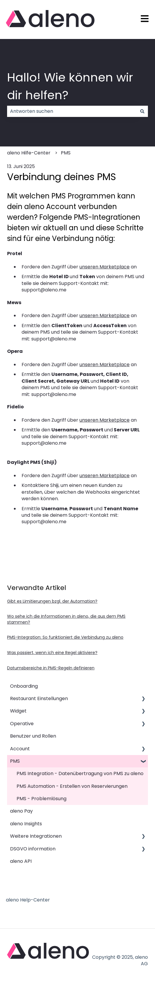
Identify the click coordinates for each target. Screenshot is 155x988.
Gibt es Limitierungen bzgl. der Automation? (52, 601)
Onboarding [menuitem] (24, 686)
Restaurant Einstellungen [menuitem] (39, 698)
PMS (66, 152)
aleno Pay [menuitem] (21, 811)
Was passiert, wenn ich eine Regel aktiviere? (52, 653)
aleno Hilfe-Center (28, 152)
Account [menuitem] (20, 748)
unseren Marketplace (104, 266)
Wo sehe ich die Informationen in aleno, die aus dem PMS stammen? (66, 619)
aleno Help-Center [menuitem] (28, 899)
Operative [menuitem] (22, 723)
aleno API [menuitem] (21, 861)
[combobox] (72, 111)
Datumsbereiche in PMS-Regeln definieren (50, 668)
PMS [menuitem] (15, 761)
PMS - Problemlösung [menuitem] (41, 798)
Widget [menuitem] (18, 710)
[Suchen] (142, 111)
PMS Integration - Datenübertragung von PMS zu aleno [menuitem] (80, 773)
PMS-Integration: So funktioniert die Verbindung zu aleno (65, 637)
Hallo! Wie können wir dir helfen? (70, 86)
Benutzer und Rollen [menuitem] (33, 736)
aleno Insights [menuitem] (26, 823)
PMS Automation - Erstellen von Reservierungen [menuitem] (72, 786)
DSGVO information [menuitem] (33, 848)
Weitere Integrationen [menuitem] (36, 836)
